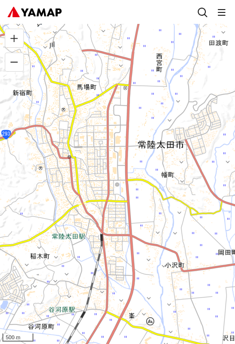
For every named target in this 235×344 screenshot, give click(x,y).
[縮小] (14, 62)
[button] (150, 321)
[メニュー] (221, 12)
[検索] (202, 12)
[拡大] (14, 38)
